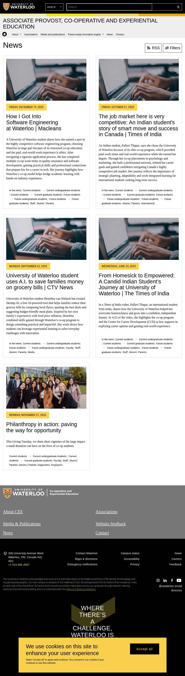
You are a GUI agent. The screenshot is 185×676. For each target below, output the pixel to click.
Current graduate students (48, 194)
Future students (72, 194)
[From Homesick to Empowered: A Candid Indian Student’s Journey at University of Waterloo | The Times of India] (139, 239)
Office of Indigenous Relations (80, 589)
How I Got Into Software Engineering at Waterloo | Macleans (33, 122)
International (148, 203)
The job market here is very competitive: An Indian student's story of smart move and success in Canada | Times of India (138, 125)
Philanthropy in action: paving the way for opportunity (41, 427)
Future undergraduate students (30, 199)
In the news (15, 190)
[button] (151, 7)
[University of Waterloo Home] (19, 7)
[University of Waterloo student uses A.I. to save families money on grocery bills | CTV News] (46, 239)
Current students (32, 190)
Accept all (144, 649)
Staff (32, 203)
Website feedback (111, 523)
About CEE (13, 511)
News (8, 532)
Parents (50, 203)
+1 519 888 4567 (18, 564)
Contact (102, 532)
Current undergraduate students (63, 190)
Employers (56, 464)
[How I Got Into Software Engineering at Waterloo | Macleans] (46, 80)
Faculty (69, 347)
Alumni (40, 203)
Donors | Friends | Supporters (34, 464)
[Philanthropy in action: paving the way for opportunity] (46, 388)
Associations (106, 511)
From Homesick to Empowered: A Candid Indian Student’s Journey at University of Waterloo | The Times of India (137, 284)
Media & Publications (22, 523)
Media (31, 352)
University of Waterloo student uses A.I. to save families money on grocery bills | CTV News (45, 281)
